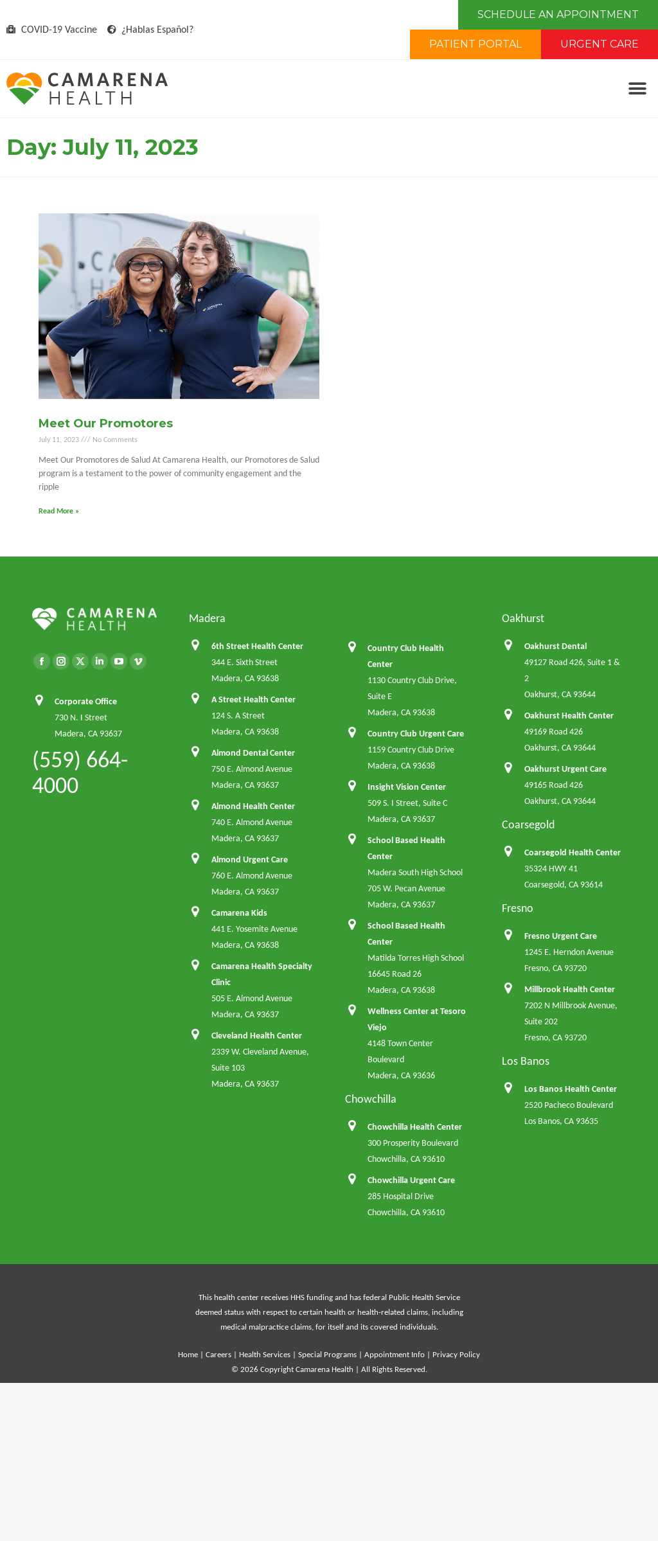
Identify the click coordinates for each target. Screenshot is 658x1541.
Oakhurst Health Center (569, 715)
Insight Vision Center (407, 786)
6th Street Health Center (257, 646)
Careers (218, 1354)
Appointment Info (394, 1354)
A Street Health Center (253, 699)
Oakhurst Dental (555, 646)
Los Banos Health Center (570, 1088)
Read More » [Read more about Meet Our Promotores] (59, 510)
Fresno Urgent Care (560, 936)
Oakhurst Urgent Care (565, 768)
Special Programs (327, 1354)
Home (188, 1354)
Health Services (264, 1354)
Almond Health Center (253, 806)
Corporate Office (86, 701)
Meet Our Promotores (106, 423)
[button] (637, 89)
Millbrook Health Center (569, 989)
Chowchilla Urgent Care (411, 1180)
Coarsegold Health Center (572, 852)
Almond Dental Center (253, 752)
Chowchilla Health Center (415, 1126)
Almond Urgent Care (249, 859)
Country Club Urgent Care (416, 733)
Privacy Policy (456, 1354)
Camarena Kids (239, 912)
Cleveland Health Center (256, 1035)
